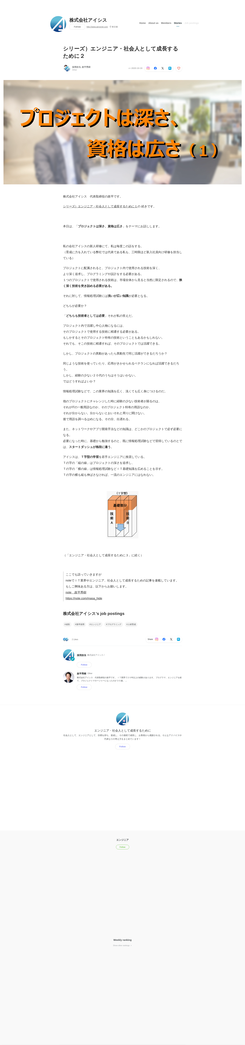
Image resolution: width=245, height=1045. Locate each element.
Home (142, 23)
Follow (77, 26)
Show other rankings (122, 945)
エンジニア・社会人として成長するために (122, 730)
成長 (68, 624)
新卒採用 (80, 624)
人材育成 (132, 624)
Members (166, 23)
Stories (178, 23)
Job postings (191, 23)
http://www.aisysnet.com (97, 27)
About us (153, 23)
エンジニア (96, 624)
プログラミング (114, 624)
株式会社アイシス (88, 20)
